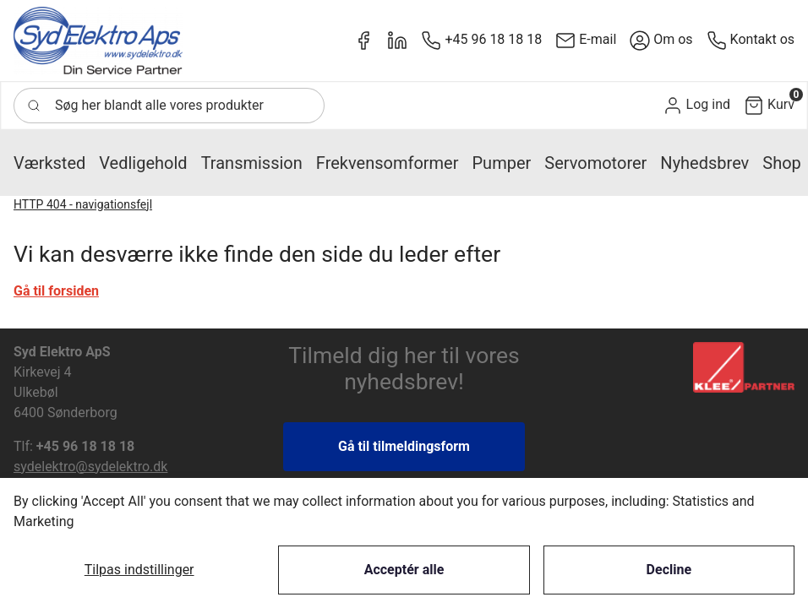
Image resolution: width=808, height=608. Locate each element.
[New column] (98, 40)
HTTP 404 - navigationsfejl (83, 204)
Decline (669, 570)
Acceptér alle (404, 570)
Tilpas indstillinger (139, 570)
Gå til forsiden (56, 291)
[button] (696, 105)
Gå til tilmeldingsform (404, 446)
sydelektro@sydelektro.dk (90, 467)
